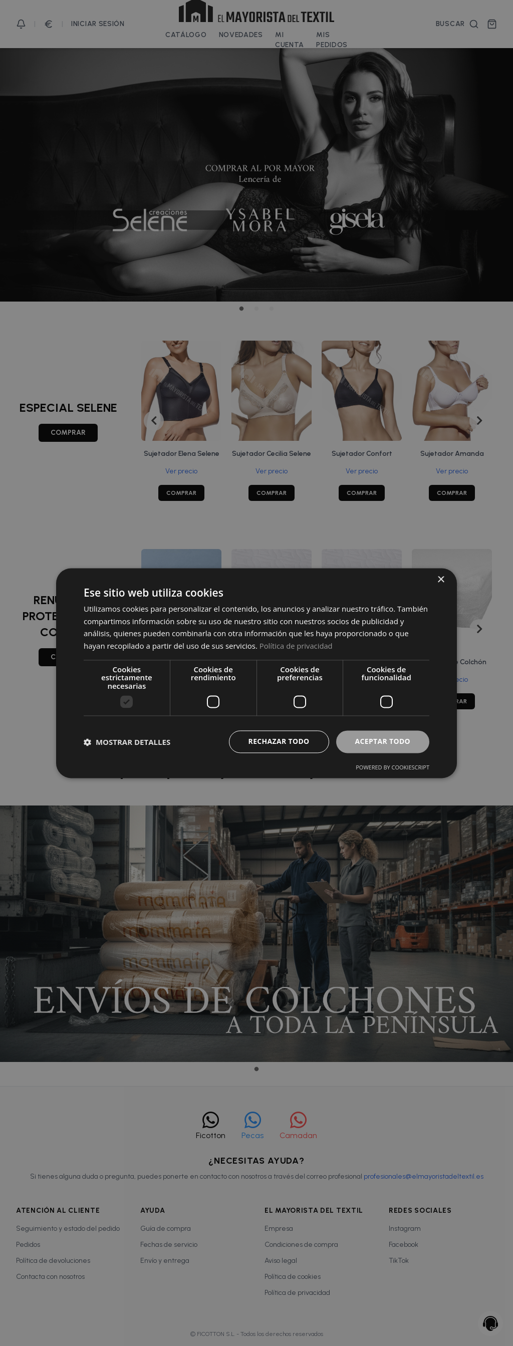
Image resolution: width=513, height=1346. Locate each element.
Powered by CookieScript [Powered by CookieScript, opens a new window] (392, 767)
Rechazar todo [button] (278, 741)
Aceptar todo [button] (382, 741)
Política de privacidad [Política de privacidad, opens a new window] (297, 646)
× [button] (440, 580)
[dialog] (256, 673)
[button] (127, 741)
